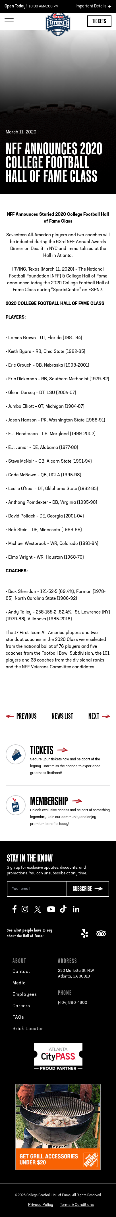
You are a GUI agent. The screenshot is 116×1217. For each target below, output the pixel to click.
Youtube (53, 909)
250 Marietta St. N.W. (76, 974)
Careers (21, 1006)
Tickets (99, 21)
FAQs (18, 1017)
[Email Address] (37, 889)
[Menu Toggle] (9, 21)
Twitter (40, 909)
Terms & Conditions (77, 1205)
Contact (21, 972)
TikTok (66, 909)
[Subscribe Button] (88, 889)
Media (19, 983)
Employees (25, 994)
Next (99, 716)
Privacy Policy (40, 1205)
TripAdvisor (102, 933)
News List (62, 716)
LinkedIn (79, 909)
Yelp (87, 933)
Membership (49, 801)
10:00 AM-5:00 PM (32, 7)
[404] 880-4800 (72, 1003)
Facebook (17, 909)
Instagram (28, 909)
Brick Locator (28, 1029)
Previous (21, 716)
